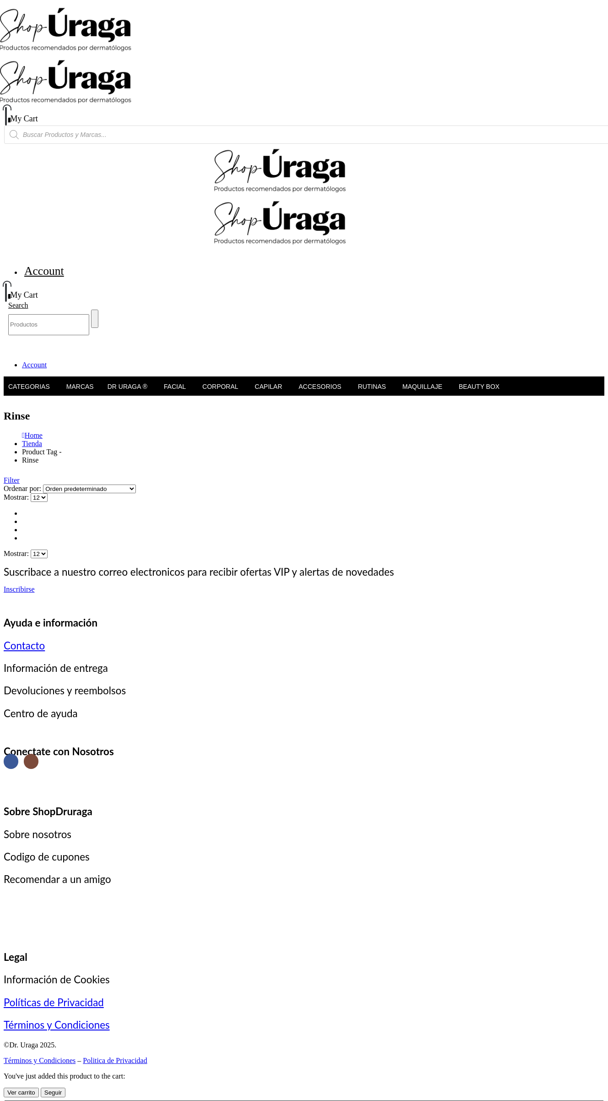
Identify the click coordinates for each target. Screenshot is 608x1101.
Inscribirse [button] (19, 589)
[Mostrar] (39, 497)
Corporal (220, 344)
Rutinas (372, 344)
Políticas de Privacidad (54, 1002)
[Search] (94, 319)
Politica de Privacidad (115, 1060)
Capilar (268, 344)
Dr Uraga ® (127, 344)
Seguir (53, 1092)
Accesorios (320, 344)
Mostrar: (17, 497)
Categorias (29, 344)
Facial (175, 344)
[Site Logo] (94, 56)
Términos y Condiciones (57, 1025)
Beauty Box (479, 344)
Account (44, 271)
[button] (18, 305)
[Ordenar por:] (89, 489)
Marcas (80, 344)
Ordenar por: (23, 488)
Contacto (24, 645)
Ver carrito (21, 1092)
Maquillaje (422, 344)
